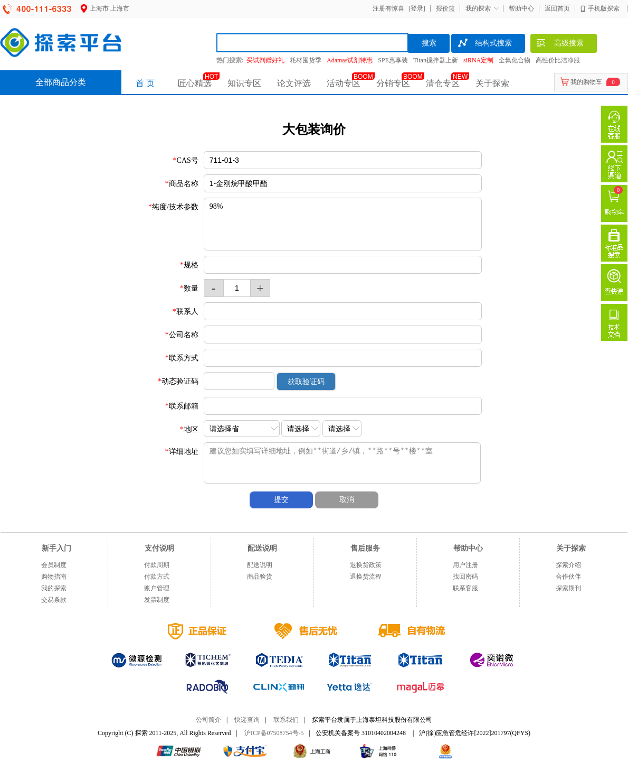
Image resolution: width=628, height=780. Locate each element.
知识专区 (244, 83)
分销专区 (393, 83)
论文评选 (294, 83)
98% (343, 224)
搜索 (429, 43)
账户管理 (156, 588)
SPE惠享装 (393, 60)
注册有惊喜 (388, 8)
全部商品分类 (60, 82)
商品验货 (259, 576)
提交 (281, 500)
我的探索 (478, 8)
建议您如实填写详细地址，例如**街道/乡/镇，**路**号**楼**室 (351, 463)
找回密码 (465, 576)
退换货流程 (366, 576)
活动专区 (343, 83)
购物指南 (53, 576)
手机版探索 (604, 8)
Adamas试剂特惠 (350, 60)
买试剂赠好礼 (265, 60)
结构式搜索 (484, 44)
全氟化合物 (514, 60)
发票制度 (156, 599)
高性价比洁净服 (558, 60)
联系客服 (465, 588)
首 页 (145, 83)
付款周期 (156, 565)
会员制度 (53, 565)
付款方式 (156, 576)
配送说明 (259, 565)
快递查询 (247, 719)
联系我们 (286, 719)
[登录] (415, 8)
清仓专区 (443, 83)
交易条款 (53, 599)
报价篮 (445, 8)
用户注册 (465, 565)
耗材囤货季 (305, 60)
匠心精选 (195, 83)
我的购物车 (586, 82)
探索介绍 (568, 565)
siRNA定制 (478, 60)
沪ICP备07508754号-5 (274, 733)
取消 (346, 500)
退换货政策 (366, 565)
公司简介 (208, 719)
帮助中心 (521, 8)
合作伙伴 (568, 576)
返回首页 (557, 8)
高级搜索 (560, 44)
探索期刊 (568, 588)
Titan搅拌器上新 (435, 60)
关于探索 (492, 83)
